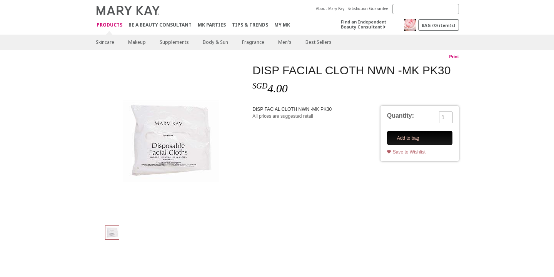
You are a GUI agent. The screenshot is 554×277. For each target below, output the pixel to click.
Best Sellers (318, 42)
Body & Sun (215, 42)
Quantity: (400, 115)
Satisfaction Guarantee (368, 8)
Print (454, 56)
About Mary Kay (330, 8)
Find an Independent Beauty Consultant (363, 24)
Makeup (137, 42)
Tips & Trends (250, 24)
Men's (285, 42)
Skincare (105, 42)
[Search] (425, 9)
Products (109, 25)
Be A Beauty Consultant (160, 24)
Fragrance (253, 42)
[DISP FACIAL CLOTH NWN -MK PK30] (171, 141)
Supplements (174, 42)
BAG (438, 25)
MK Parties (212, 24)
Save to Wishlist (409, 152)
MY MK (282, 24)
